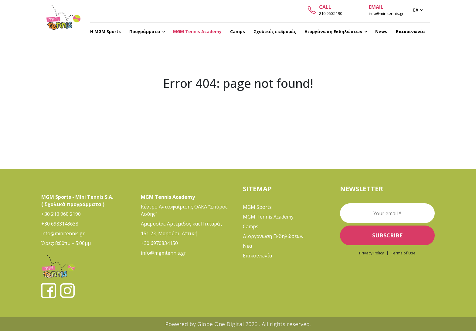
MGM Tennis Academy (268, 216)
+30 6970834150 (159, 243)
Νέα (247, 246)
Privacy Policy (371, 253)
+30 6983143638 (59, 223)
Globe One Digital (221, 324)
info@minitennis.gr (63, 233)
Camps (250, 226)
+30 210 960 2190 (61, 214)
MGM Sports (257, 207)
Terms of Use (403, 253)
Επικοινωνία (257, 255)
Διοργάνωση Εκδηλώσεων (273, 236)
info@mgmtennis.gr (163, 253)
